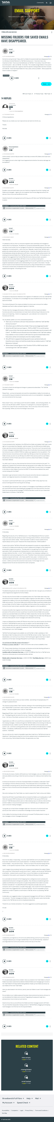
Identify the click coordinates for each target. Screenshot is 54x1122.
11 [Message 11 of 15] (48, 771)
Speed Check (22, 1102)
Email (24, 1059)
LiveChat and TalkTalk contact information (15, 642)
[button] (46, 3)
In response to (16, 111)
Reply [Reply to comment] (47, 138)
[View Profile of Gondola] (13, 178)
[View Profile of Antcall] (11, 49)
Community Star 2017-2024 (18, 206)
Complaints (14, 1110)
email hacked (26, 1081)
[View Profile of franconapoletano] (13, 147)
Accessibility (5, 1110)
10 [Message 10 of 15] (48, 697)
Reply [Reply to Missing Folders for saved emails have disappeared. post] (44, 84)
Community (40, 2)
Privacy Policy (29, 1110)
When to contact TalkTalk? (11, 644)
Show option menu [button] (51, 32)
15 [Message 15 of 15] (48, 56)
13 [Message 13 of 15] (48, 935)
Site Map (4, 1113)
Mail (37, 1098)
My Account (7, 1102)
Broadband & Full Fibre (12, 1098)
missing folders (26, 1069)
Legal (21, 1110)
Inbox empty (26, 1057)
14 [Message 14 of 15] (48, 977)
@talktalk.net (6, 75)
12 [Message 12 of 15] (48, 853)
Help (29, 1098)
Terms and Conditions (41, 1110)
